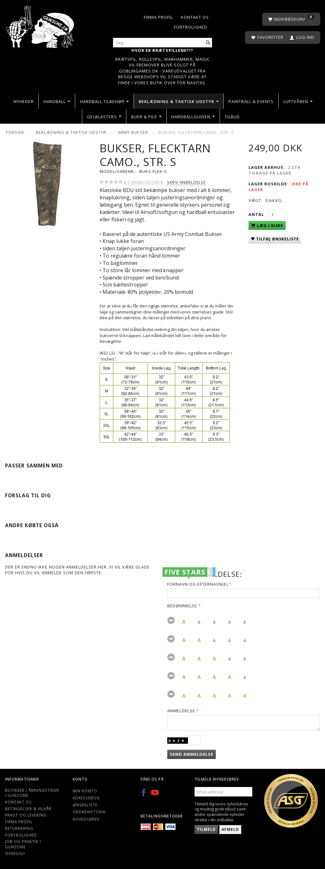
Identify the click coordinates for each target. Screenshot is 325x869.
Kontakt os (195, 17)
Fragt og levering (26, 814)
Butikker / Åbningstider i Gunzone (32, 793)
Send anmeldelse (191, 754)
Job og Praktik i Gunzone (23, 844)
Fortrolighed (190, 27)
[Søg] (208, 43)
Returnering (19, 828)
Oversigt (15, 853)
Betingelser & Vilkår (28, 808)
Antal (257, 214)
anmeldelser (143, 182)
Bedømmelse (182, 606)
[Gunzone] (40, 25)
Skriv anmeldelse (186, 182)
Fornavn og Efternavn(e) (197, 584)
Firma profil (158, 17)
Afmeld (230, 829)
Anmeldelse (181, 711)
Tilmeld (206, 829)
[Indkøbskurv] (291, 19)
